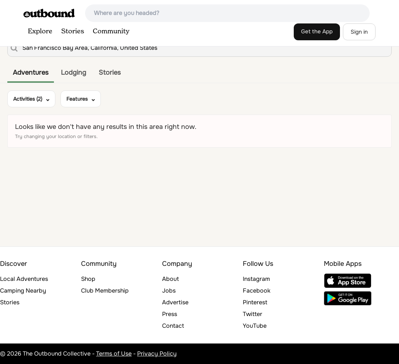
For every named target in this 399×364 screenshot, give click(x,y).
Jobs (169, 290)
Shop (88, 279)
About (170, 279)
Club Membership (105, 290)
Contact (173, 326)
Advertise (175, 302)
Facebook (256, 290)
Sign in (359, 32)
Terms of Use (114, 353)
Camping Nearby (23, 290)
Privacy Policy (157, 353)
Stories (72, 31)
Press (169, 314)
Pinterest (255, 302)
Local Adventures (24, 279)
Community (111, 31)
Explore (40, 31)
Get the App (317, 31)
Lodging (73, 72)
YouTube (255, 326)
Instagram (256, 279)
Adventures (30, 72)
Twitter (252, 314)
